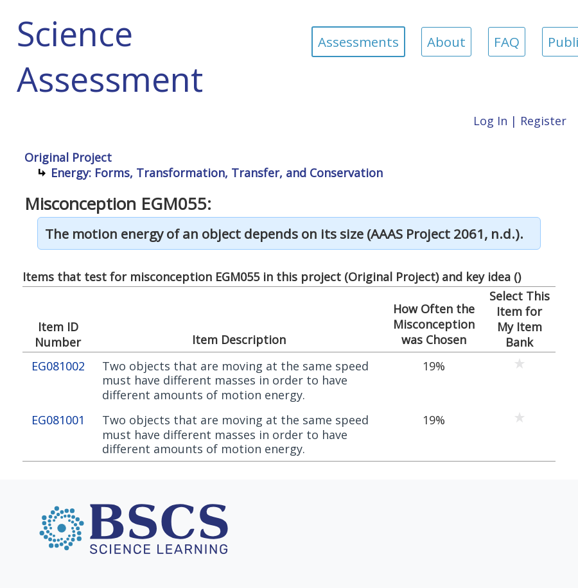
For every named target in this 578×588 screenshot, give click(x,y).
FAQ (507, 42)
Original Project (68, 157)
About (446, 42)
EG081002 (58, 366)
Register (543, 120)
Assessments (358, 42)
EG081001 (58, 420)
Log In (490, 120)
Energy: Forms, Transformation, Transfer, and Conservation (217, 172)
